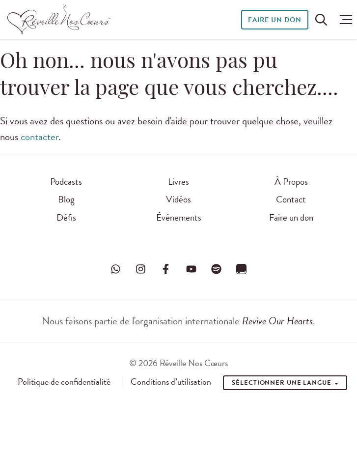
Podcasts (66, 181)
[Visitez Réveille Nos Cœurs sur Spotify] (216, 269)
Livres (178, 181)
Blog (66, 199)
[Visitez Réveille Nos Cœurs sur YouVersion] (241, 269)
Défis (66, 217)
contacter (39, 136)
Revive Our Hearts (277, 321)
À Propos (291, 181)
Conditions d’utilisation (171, 381)
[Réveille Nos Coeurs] (59, 19)
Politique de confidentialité (64, 381)
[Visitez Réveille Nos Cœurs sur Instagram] (141, 269)
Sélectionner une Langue (285, 383)
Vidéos (178, 199)
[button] (343, 20)
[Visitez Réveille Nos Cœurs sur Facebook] (166, 269)
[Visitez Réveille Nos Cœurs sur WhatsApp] (116, 269)
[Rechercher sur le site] (321, 19)
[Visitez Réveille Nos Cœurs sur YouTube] (191, 269)
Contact (291, 199)
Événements (178, 217)
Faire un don (275, 20)
